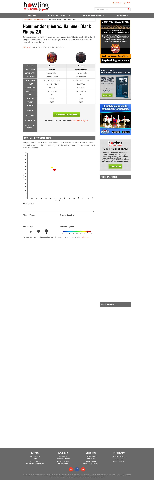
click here (85, 237)
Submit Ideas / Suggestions (35, 464)
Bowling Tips (63, 456)
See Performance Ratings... (66, 114)
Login (127, 3)
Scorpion (52, 69)
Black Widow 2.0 (81, 69)
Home (26, 20)
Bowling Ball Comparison (38, 20)
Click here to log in (79, 120)
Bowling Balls (35, 461)
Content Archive (63, 461)
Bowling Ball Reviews (63, 459)
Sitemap (70, 475)
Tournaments (63, 464)
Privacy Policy (91, 461)
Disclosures (91, 459)
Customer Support (91, 456)
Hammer (52, 66)
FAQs (35, 459)
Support (116, 3)
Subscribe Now (35, 456)
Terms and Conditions (91, 464)
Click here (26, 47)
